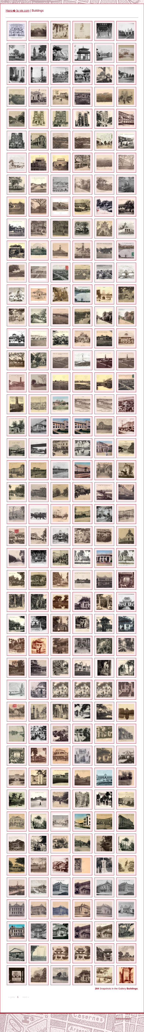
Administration (123, 1018)
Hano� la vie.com (17, 10)
